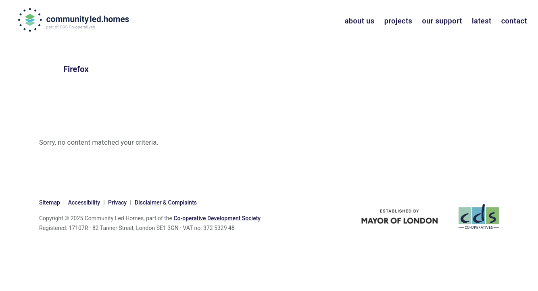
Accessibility (84, 202)
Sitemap (49, 202)
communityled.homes (74, 20)
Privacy (117, 202)
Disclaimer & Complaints (166, 202)
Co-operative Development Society (217, 218)
